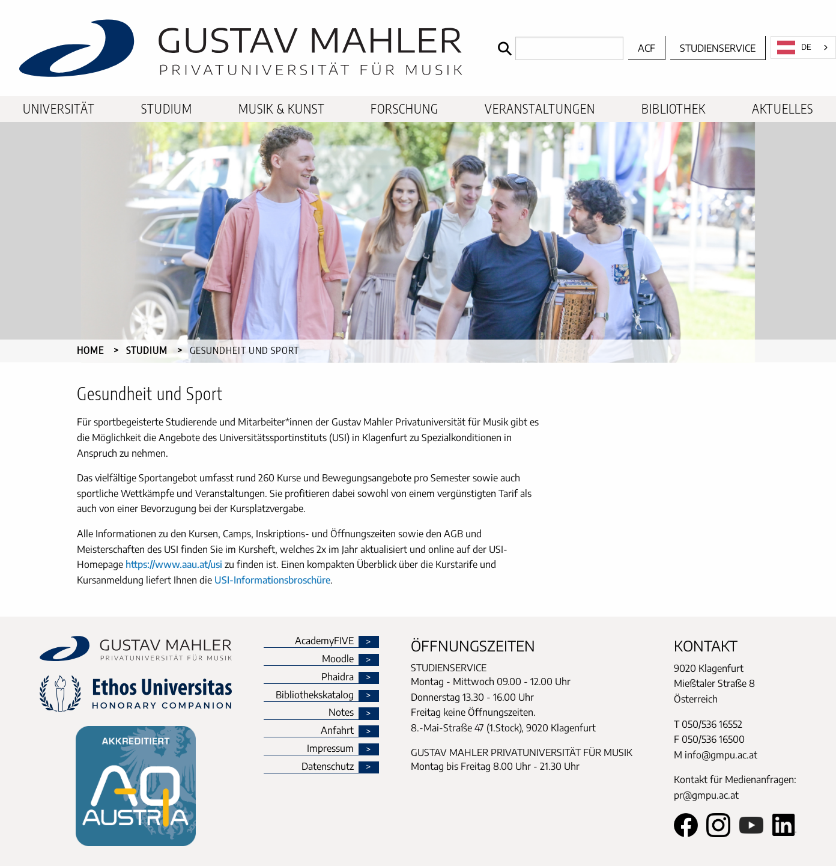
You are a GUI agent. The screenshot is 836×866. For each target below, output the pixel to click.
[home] (246, 48)
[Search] (557, 48)
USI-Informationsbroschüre (272, 580)
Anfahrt (337, 730)
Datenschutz (327, 766)
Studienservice (718, 48)
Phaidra (337, 677)
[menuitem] (58, 109)
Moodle (338, 659)
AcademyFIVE (324, 641)
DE (794, 47)
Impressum (330, 748)
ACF (646, 48)
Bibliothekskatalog (315, 695)
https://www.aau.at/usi (174, 564)
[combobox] (803, 47)
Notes (341, 712)
